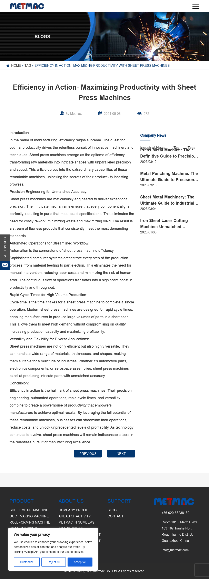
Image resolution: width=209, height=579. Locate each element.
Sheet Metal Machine (29, 510)
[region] (53, 549)
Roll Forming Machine (30, 522)
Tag (27, 65)
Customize (27, 562)
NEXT (121, 453)
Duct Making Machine (29, 516)
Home (16, 65)
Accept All (80, 562)
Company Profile (74, 510)
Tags (191, 147)
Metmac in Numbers (76, 522)
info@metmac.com (175, 550)
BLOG (112, 510)
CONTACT (115, 516)
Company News (153, 135)
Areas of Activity (75, 516)
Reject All (54, 562)
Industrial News (152, 147)
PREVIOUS (88, 453)
